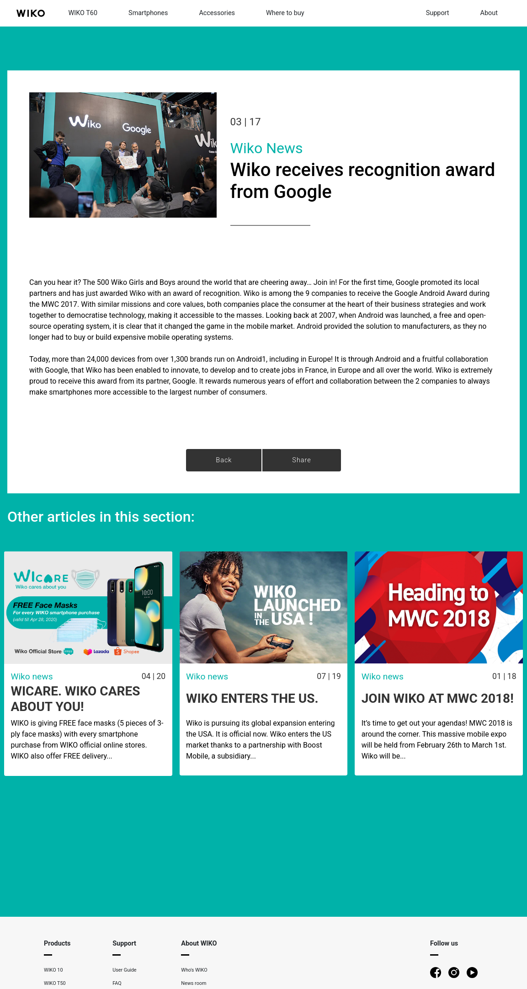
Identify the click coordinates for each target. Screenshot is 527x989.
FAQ (117, 983)
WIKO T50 (55, 983)
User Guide (124, 970)
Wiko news (266, 148)
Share (301, 460)
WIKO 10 (53, 970)
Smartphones (148, 13)
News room (193, 983)
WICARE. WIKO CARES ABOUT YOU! (75, 699)
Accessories (217, 13)
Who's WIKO (194, 970)
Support (437, 13)
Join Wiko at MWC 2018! (438, 698)
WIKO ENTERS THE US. (252, 698)
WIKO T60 (83, 13)
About (489, 13)
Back (224, 460)
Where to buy (285, 13)
